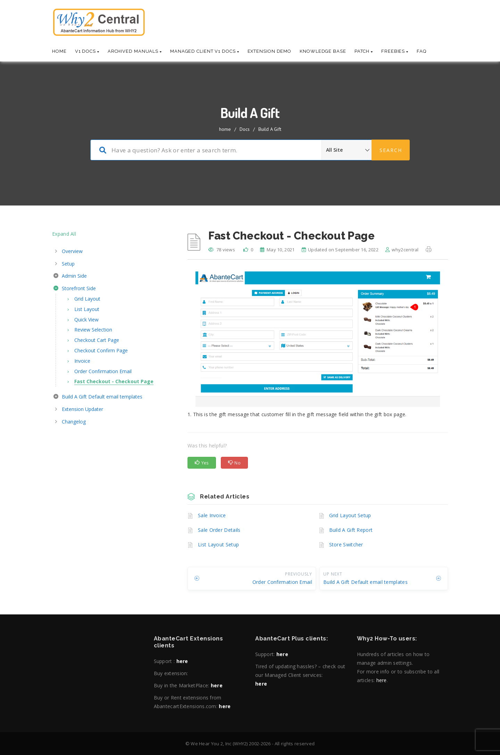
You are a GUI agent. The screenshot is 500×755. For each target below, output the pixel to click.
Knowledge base (323, 51)
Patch (364, 51)
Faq (421, 51)
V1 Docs (87, 51)
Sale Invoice (212, 515)
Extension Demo (270, 51)
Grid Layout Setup (350, 515)
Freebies (394, 51)
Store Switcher (346, 544)
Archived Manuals (135, 51)
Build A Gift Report (351, 530)
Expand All (64, 233)
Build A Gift (269, 129)
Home (59, 51)
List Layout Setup (218, 544)
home (225, 129)
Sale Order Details (219, 530)
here (182, 661)
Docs (245, 129)
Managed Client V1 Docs (204, 51)
